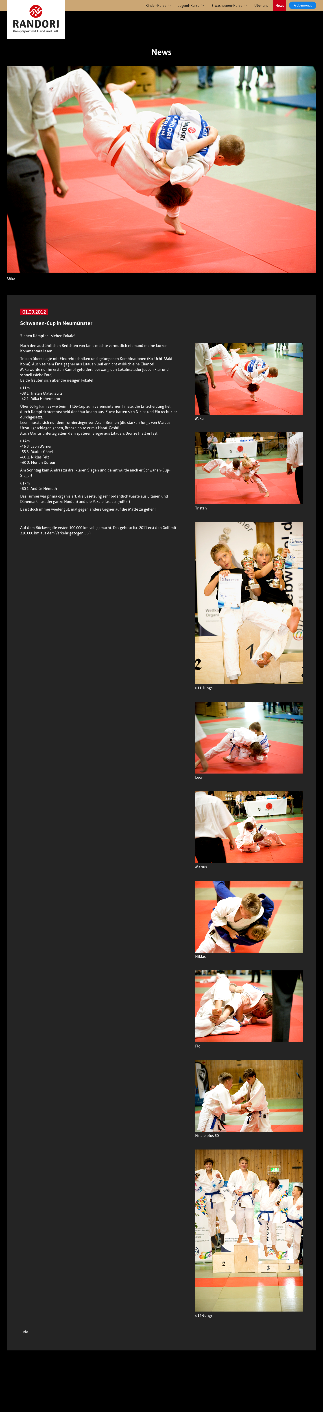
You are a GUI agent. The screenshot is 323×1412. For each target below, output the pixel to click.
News (279, 5)
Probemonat (302, 5)
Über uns (261, 5)
